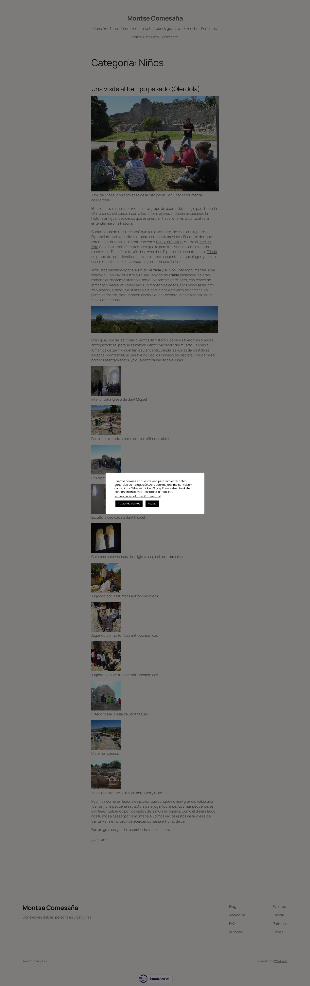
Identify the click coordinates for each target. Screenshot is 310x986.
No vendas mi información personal (137, 496)
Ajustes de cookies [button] (129, 503)
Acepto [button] (152, 503)
